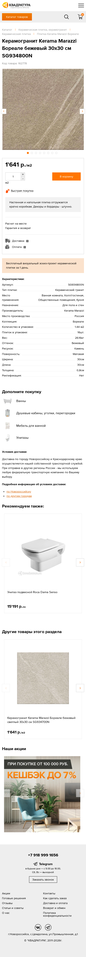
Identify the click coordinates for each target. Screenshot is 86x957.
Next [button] (82, 111)
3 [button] (36, 152)
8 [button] (57, 152)
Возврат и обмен (54, 908)
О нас (6, 912)
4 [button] (40, 152)
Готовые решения (14, 898)
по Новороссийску (19, 491)
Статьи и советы (13, 908)
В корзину (66, 176)
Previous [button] (3, 111)
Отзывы (7, 903)
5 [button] (44, 152)
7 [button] (52, 152)
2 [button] (32, 152)
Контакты (49, 893)
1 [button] (28, 152)
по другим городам (19, 496)
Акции (6, 893)
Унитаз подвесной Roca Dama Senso (32, 592)
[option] (43, 109)
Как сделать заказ (55, 898)
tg (48, 927)
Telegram (46, 864)
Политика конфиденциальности (57, 914)
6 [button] (48, 152)
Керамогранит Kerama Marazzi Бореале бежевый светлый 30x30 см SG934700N (41, 720)
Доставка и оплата (55, 903)
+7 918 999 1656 (43, 855)
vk (38, 927)
